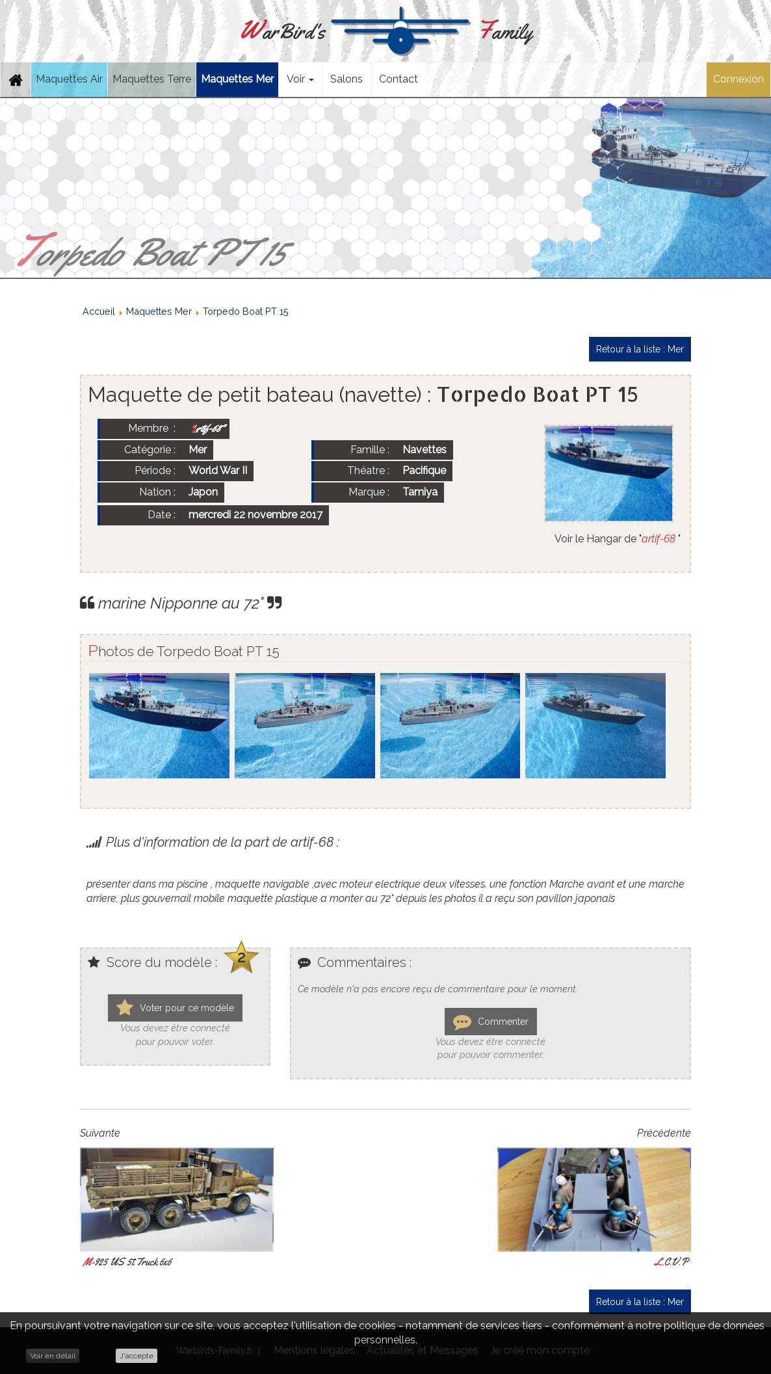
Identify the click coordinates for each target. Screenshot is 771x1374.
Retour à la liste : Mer (640, 349)
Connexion (738, 79)
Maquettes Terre (151, 79)
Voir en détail (52, 1355)
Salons (346, 79)
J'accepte (136, 1355)
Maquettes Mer (237, 79)
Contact (398, 79)
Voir (300, 79)
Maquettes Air (69, 79)
